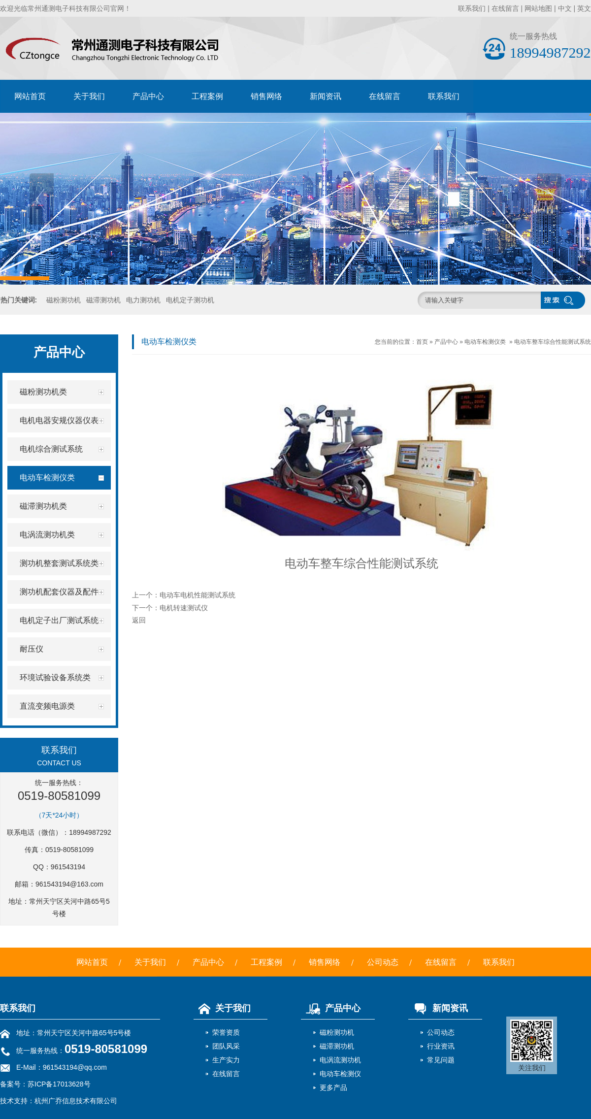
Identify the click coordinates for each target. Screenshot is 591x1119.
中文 (565, 8)
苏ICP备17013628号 (59, 1084)
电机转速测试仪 (184, 608)
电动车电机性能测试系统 (197, 595)
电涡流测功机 (340, 1060)
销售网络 (266, 96)
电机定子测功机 (190, 300)
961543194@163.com (69, 884)
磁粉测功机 (63, 300)
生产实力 (226, 1060)
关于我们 (89, 96)
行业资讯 (441, 1046)
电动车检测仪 (340, 1074)
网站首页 (30, 96)
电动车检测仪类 (485, 341)
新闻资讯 (325, 96)
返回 (139, 620)
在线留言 (505, 8)
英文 (584, 8)
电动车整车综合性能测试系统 (552, 341)
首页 (422, 341)
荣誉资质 (226, 1032)
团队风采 (226, 1046)
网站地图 (538, 8)
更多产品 (333, 1087)
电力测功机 (143, 300)
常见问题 (441, 1060)
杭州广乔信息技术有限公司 (75, 1101)
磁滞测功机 (103, 300)
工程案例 (207, 96)
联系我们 (472, 8)
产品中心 (148, 96)
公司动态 (382, 962)
